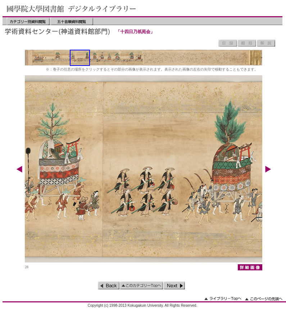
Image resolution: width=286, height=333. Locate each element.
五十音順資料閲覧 (71, 21)
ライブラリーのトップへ (222, 299)
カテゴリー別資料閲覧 (28, 21)
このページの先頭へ (263, 299)
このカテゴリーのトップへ (141, 285)
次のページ (174, 285)
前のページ (108, 285)
